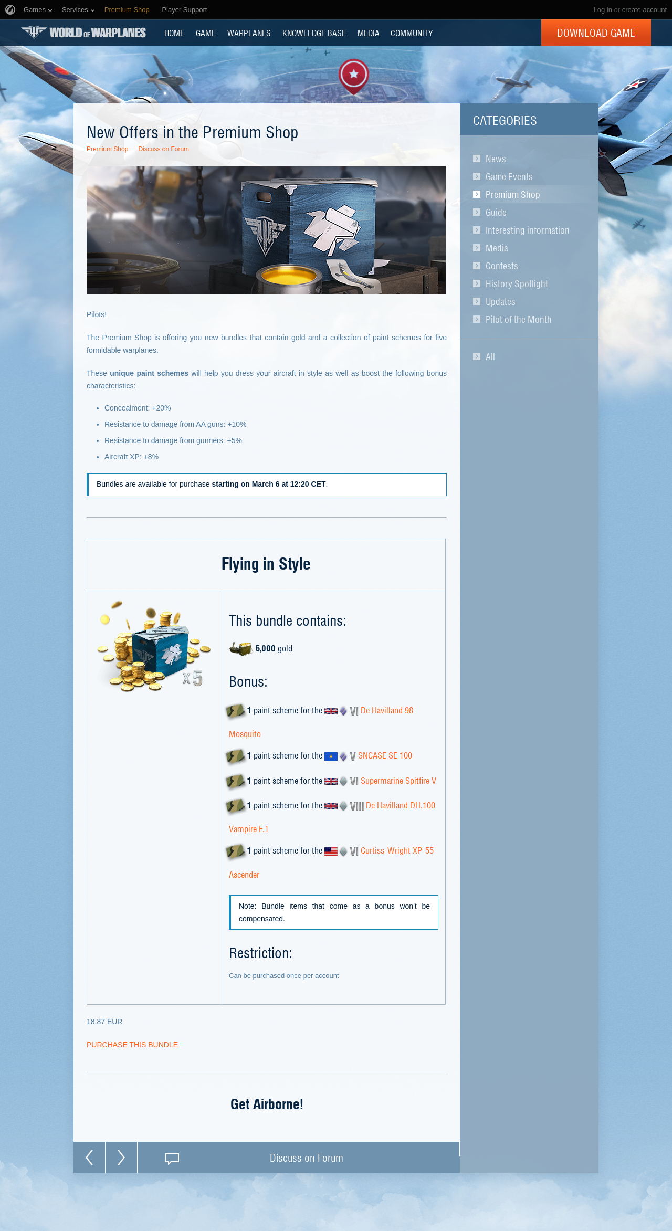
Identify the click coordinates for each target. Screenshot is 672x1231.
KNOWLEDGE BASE (314, 32)
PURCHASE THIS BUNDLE (132, 1044)
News (496, 158)
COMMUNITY (412, 32)
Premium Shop (513, 194)
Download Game (596, 32)
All (490, 356)
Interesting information (528, 230)
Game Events (509, 176)
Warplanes (249, 32)
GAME (206, 32)
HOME (174, 32)
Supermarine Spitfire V (398, 780)
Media (497, 248)
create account (644, 10)
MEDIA (369, 32)
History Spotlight (517, 283)
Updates (501, 301)
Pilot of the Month (519, 319)
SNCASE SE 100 (385, 755)
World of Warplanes (83, 32)
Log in (602, 10)
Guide (496, 212)
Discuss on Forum (163, 149)
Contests (502, 265)
